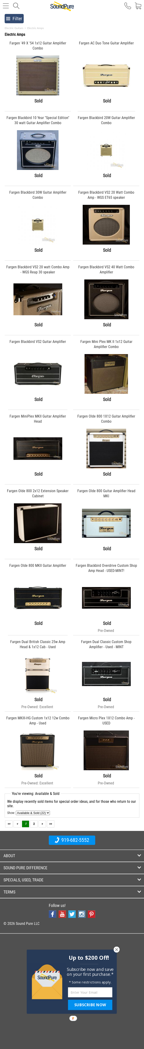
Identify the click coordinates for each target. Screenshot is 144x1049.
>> (50, 824)
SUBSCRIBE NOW (90, 1004)
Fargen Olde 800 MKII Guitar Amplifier (37, 565)
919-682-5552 (72, 840)
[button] (89, 957)
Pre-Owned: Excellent (37, 707)
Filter (14, 18)
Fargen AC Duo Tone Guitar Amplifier (106, 43)
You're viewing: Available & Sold (35, 793)
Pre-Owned (106, 630)
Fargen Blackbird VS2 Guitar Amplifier (38, 341)
